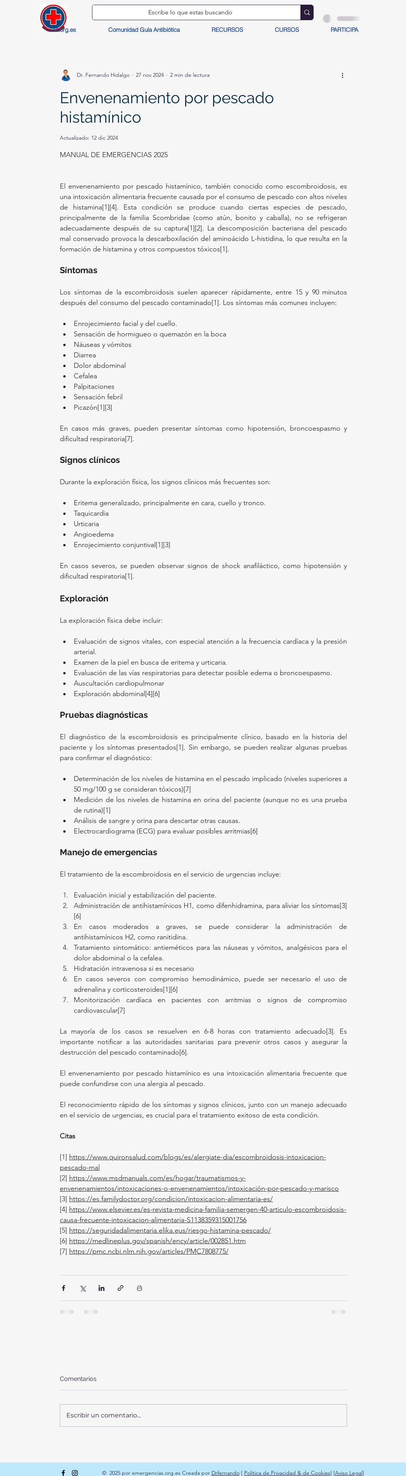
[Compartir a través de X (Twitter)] (82, 1288)
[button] (227, 29)
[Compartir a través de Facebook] (63, 1288)
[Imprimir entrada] (139, 1288)
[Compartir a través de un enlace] (120, 1288)
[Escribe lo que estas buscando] (190, 12)
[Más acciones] (342, 75)
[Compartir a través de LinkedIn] (101, 1288)
